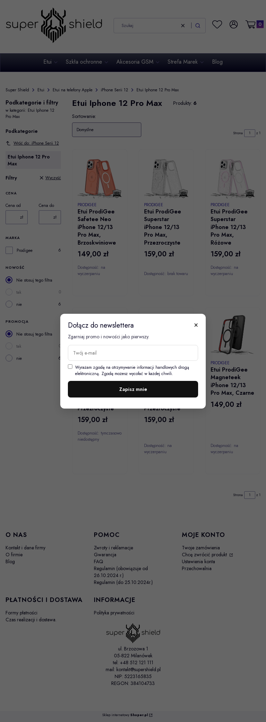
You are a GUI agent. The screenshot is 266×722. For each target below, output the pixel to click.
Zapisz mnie (133, 389)
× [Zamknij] (196, 324)
